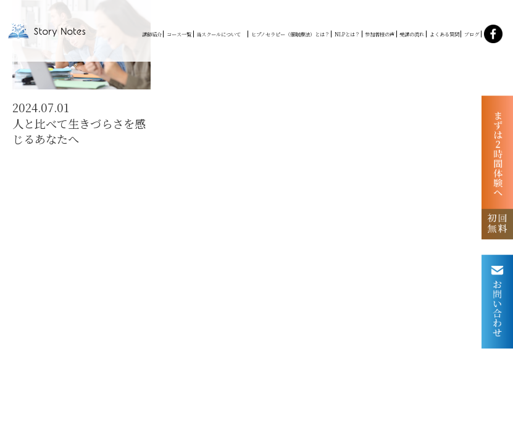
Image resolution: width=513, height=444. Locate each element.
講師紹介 (152, 34)
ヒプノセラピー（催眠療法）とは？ (290, 34)
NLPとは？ (347, 34)
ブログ (471, 34)
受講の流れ (411, 34)
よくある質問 (444, 34)
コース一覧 (179, 34)
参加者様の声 (379, 34)
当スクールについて (221, 34)
